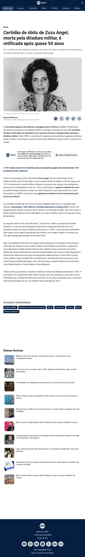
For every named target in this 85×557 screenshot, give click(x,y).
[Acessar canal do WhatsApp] (42, 544)
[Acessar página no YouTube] (36, 544)
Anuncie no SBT (42, 532)
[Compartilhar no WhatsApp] (55, 118)
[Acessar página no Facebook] (24, 544)
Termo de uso (42, 538)
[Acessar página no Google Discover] (60, 544)
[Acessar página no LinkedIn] (54, 544)
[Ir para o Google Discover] (79, 118)
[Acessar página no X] (48, 544)
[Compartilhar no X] (61, 118)
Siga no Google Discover (66, 155)
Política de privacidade (42, 535)
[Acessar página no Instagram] (30, 544)
